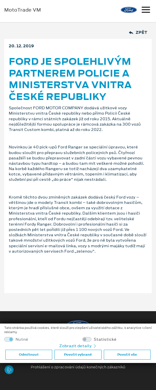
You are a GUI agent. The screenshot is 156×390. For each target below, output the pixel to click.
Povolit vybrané (78, 354)
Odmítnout (29, 354)
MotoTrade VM (22, 9)
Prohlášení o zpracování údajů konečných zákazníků (78, 367)
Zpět (138, 32)
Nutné (22, 339)
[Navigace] (145, 10)
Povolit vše (127, 354)
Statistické (105, 339)
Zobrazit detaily (78, 346)
